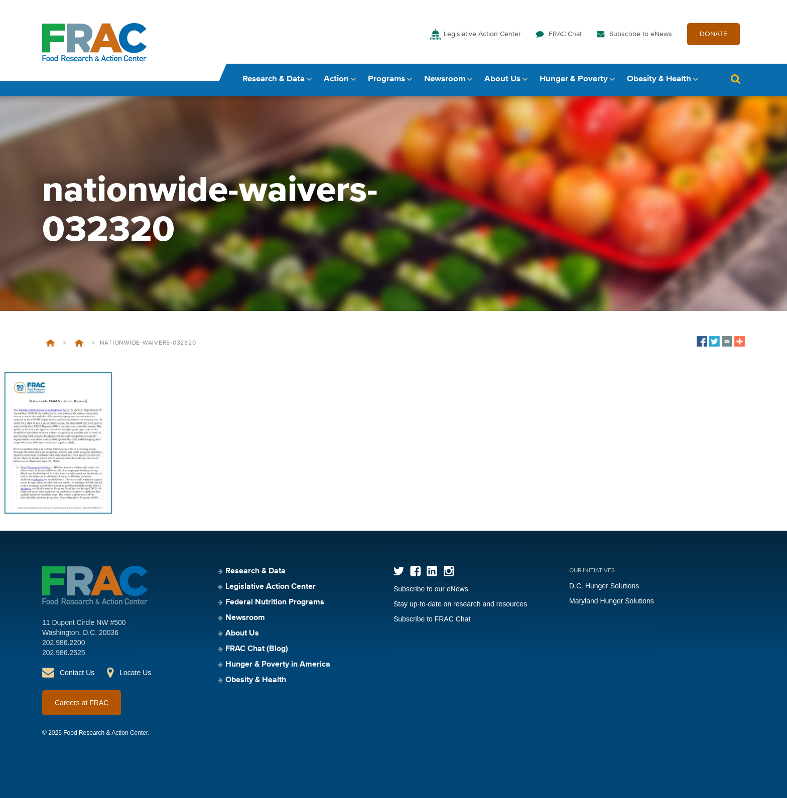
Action (336, 79)
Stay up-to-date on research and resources (460, 604)
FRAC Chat (565, 34)
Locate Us (135, 673)
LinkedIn (432, 571)
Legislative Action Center (482, 34)
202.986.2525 (63, 653)
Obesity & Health (659, 79)
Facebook (415, 571)
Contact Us (77, 673)
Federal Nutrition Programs (274, 602)
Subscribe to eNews (640, 34)
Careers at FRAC (81, 703)
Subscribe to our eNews (431, 589)
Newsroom (444, 79)
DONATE (713, 34)
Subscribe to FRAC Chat (432, 619)
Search (735, 79)
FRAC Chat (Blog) (256, 649)
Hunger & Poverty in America (277, 665)
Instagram (448, 571)
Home (50, 343)
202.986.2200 (63, 643)
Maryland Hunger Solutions (611, 601)
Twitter (399, 571)
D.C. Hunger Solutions (604, 586)
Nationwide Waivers (79, 343)
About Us (502, 79)
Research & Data (273, 79)
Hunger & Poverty (574, 79)
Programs (386, 79)
